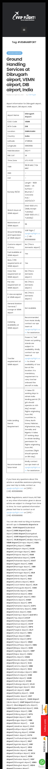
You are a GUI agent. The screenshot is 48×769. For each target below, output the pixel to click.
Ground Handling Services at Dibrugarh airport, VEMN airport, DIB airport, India (21, 74)
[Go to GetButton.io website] (42, 766)
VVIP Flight (32, 95)
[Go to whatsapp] (42, 762)
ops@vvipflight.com (15, 488)
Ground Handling (14, 53)
